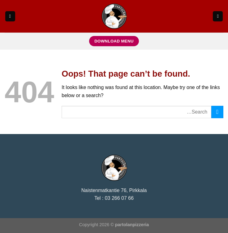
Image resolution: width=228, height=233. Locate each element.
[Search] (218, 16)
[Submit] (217, 112)
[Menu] (10, 16)
